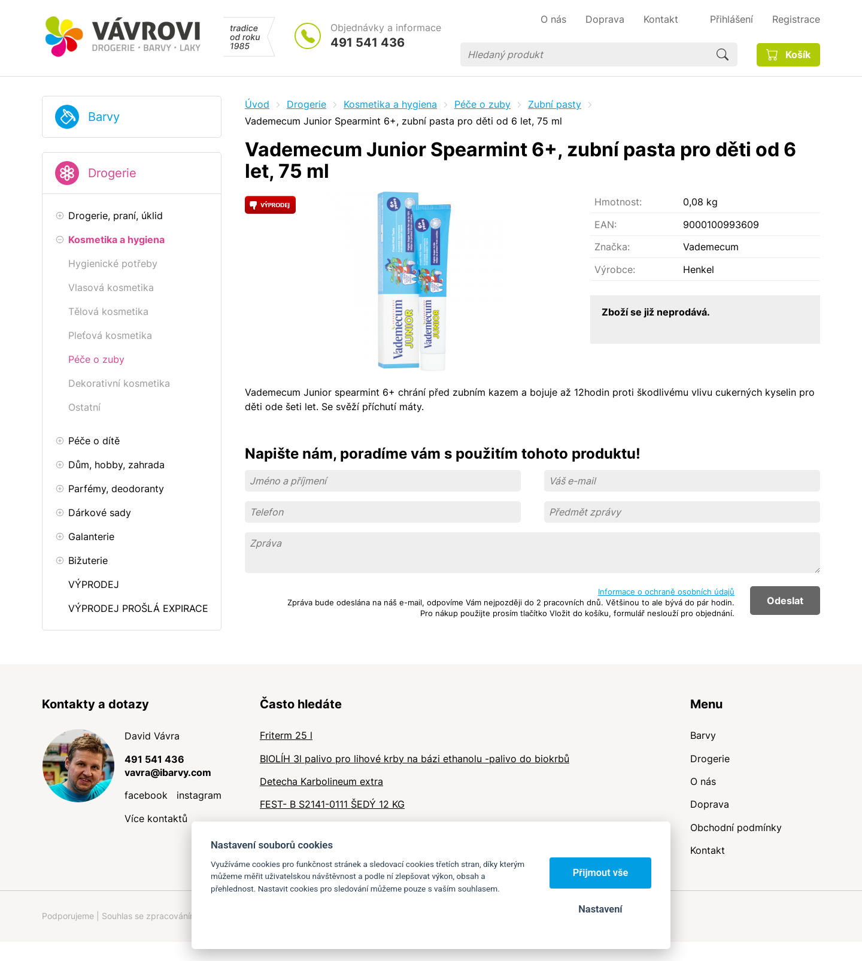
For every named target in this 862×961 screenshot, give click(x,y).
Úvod (257, 104)
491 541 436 (367, 42)
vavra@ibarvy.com (168, 772)
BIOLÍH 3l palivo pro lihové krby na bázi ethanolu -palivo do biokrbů (414, 759)
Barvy (104, 117)
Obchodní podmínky (736, 827)
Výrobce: (614, 269)
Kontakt (707, 850)
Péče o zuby (482, 104)
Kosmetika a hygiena (390, 104)
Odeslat (785, 601)
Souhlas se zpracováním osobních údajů (180, 916)
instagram (199, 795)
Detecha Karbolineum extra (321, 781)
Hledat (722, 54)
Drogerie (112, 173)
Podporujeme (68, 916)
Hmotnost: (618, 202)
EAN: (605, 225)
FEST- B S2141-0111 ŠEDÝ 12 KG (332, 804)
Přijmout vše (601, 872)
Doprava (709, 804)
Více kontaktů (156, 818)
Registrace (796, 19)
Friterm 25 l (286, 735)
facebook (146, 795)
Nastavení (600, 909)
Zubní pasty (554, 104)
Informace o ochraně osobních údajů (666, 591)
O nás (703, 781)
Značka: (612, 247)
